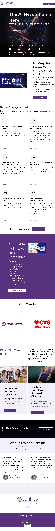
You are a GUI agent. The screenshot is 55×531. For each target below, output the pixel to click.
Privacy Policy (27, 524)
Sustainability (44, 52)
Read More (5, 148)
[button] (49, 4)
